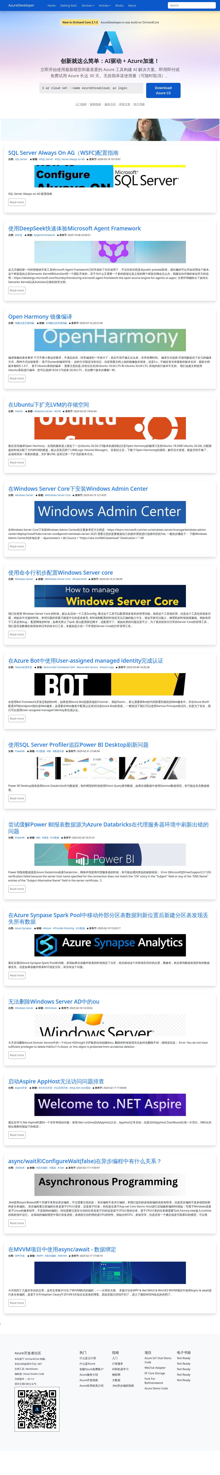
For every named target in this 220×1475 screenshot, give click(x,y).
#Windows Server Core (58, 495)
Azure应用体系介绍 (91, 1385)
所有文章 (124, 104)
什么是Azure (87, 1363)
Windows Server (24, 495)
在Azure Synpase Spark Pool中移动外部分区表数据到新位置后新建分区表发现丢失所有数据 (108, 918)
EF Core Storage (155, 1373)
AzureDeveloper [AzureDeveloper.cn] (21, 5)
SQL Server (21, 159)
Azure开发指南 (89, 1380)
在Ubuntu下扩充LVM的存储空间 (48, 404)
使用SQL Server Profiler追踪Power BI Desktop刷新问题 (78, 744)
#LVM (57, 411)
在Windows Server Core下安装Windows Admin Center (78, 488)
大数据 (116, 1380)
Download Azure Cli (163, 90)
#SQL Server (46, 159)
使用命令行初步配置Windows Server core (60, 572)
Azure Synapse (23, 928)
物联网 (116, 1374)
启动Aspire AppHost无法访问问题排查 (56, 1081)
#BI (49, 751)
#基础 (52, 1167)
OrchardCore (32, 1358)
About (132, 5)
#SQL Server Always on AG (70, 159)
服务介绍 (110, 104)
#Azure (47, 928)
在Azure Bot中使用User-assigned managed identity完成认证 (85, 660)
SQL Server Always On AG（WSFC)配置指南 (63, 152)
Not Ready (183, 1358)
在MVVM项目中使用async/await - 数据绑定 (62, 1249)
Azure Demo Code (156, 1388)
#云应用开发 (61, 1087)
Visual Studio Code (33, 1373)
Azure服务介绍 (89, 1374)
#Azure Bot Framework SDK (59, 667)
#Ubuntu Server (43, 411)
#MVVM (62, 1255)
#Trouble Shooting (63, 928)
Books (119, 5)
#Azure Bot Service (87, 667)
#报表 (45, 837)
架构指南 (95, 104)
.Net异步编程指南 (123, 1385)
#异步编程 (42, 1167)
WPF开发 (20, 1255)
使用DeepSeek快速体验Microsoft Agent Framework (74, 228)
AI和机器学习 (120, 1369)
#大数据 (40, 751)
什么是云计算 (88, 1358)
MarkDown (31, 1368)
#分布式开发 (45, 1087)
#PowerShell (79, 579)
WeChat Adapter (155, 1368)
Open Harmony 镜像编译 (40, 316)
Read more (17, 202)
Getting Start (68, 5)
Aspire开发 (21, 1087)
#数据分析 (58, 751)
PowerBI (20, 751)
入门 (115, 1358)
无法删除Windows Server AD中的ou (53, 1001)
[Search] (192, 5)
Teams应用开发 (24, 667)
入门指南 (80, 104)
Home (52, 5)
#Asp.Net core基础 (80, 1087)
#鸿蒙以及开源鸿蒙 (56, 323)
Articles (104, 5)
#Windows (51, 1008)
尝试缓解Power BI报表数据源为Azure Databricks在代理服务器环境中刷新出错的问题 (108, 828)
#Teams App (107, 667)
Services (87, 5)
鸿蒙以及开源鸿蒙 (25, 323)
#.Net (61, 1167)
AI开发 (19, 235)
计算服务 (117, 1363)
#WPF (39, 1255)
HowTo (19, 411)
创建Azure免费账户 (91, 1369)
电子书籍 (139, 104)
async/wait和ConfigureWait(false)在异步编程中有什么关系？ (85, 1161)
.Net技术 (20, 1167)
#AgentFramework (44, 235)
